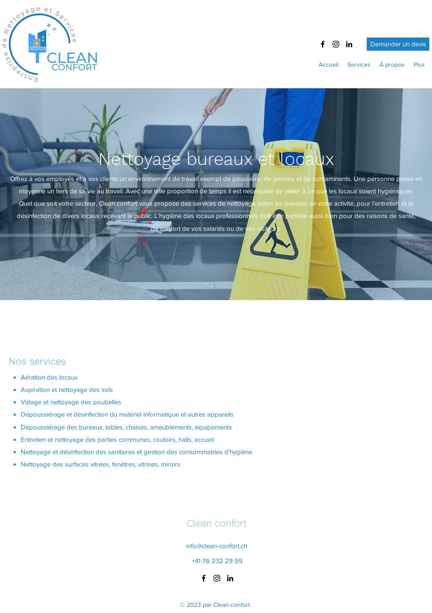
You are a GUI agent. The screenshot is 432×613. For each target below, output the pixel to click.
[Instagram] (335, 44)
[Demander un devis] (398, 44)
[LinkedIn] (349, 44)
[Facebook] (322, 44)
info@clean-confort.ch (216, 545)
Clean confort (217, 523)
